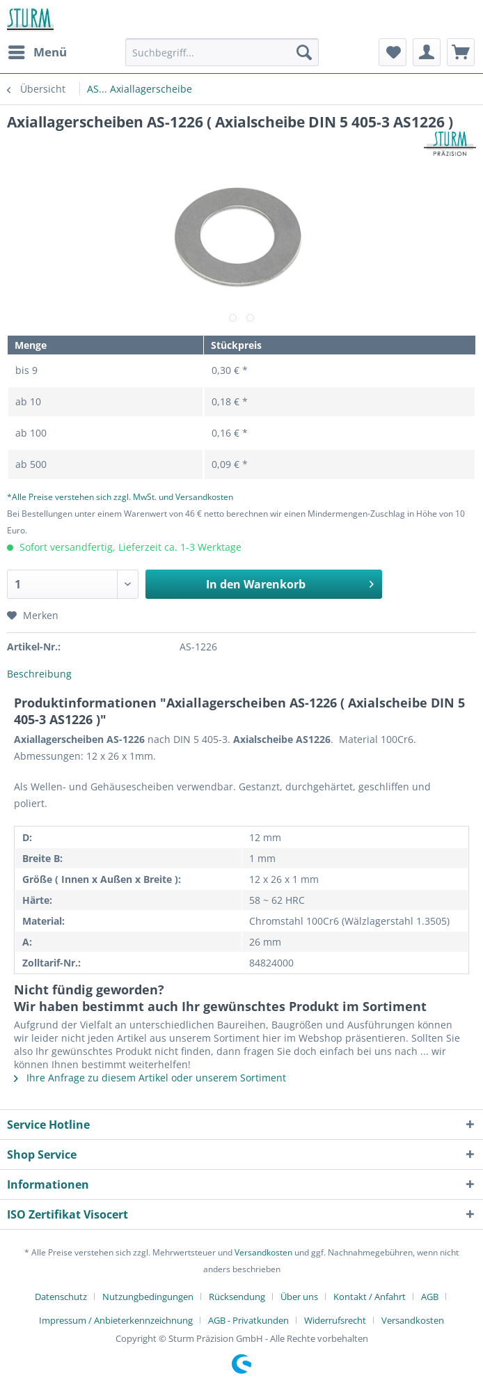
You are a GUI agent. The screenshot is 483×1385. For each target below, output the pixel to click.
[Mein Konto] (427, 52)
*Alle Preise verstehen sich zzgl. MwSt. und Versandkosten (120, 497)
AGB (429, 1296)
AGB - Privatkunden (248, 1320)
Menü (37, 50)
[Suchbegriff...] (222, 52)
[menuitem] (37, 52)
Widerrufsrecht (335, 1320)
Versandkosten (263, 1252)
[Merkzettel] (392, 52)
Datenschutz (61, 1296)
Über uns (299, 1296)
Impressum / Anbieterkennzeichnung (116, 1320)
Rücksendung (237, 1296)
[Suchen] (304, 52)
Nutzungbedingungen (147, 1296)
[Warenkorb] (461, 52)
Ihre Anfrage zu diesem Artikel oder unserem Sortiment (150, 1077)
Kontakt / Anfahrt (369, 1296)
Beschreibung (39, 673)
